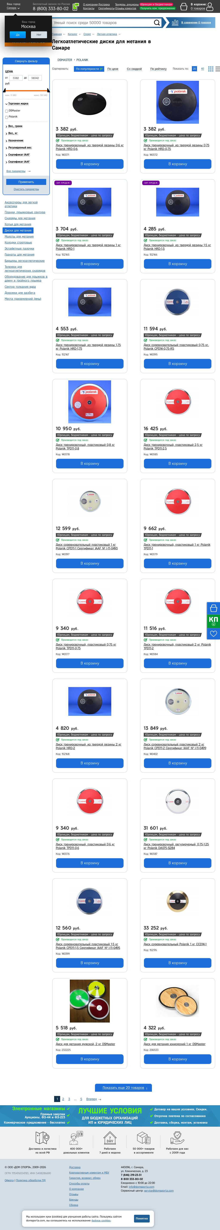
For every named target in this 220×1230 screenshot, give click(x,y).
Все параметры (15, 171)
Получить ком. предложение (158, 8)
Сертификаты (106, 8)
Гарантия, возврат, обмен (85, 1178)
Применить (26, 182)
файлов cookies (101, 1220)
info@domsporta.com (141, 1186)
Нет (39, 34)
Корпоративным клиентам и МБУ (89, 1172)
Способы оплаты (79, 1183)
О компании (90, 4)
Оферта (9, 1180)
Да (17, 34)
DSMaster (65, 60)
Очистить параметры (26, 189)
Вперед (91, 1099)
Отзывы (73, 1194)
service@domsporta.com (159, 1190)
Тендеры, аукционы (127, 4)
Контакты (88, 8)
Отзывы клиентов (125, 8)
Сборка (73, 1205)
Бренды (73, 1199)
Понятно (142, 1218)
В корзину (90, 164)
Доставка (104, 4)
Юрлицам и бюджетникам (156, 4)
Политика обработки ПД (31, 1180)
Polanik (82, 60)
